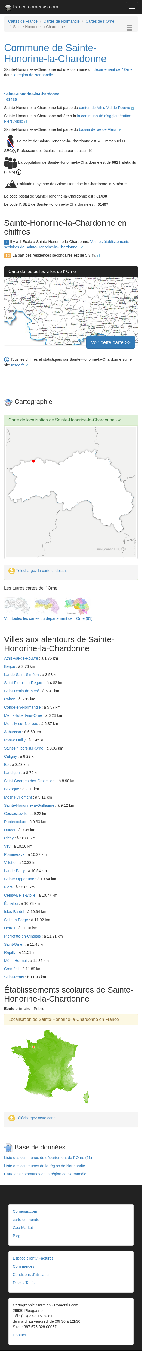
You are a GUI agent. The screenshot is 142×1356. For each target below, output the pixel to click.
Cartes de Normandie (62, 21)
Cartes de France (23, 21)
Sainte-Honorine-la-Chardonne (31, 94)
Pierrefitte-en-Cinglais (23, 936)
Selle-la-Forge (16, 920)
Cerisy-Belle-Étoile (20, 895)
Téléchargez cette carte (32, 1118)
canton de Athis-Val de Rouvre (107, 107)
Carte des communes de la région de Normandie (45, 1174)
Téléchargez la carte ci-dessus (38, 570)
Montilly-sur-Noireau (21, 723)
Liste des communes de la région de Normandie (44, 1166)
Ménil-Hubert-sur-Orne (23, 715)
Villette (10, 862)
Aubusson (13, 732)
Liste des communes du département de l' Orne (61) (48, 1157)
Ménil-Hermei (16, 960)
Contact (19, 1335)
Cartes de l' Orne (100, 21)
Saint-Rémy (14, 977)
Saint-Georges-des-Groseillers (30, 781)
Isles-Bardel (14, 911)
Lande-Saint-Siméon (22, 674)
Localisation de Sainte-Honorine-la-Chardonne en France (63, 1019)
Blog (16, 1236)
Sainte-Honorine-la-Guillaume (29, 805)
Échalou (11, 903)
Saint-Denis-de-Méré (22, 691)
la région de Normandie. (33, 75)
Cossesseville (16, 813)
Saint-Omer (14, 944)
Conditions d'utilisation (32, 1274)
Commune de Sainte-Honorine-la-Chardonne (55, 53)
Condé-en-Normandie (23, 707)
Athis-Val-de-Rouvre (21, 658)
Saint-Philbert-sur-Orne (24, 748)
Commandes (23, 1266)
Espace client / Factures (33, 1258)
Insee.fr (19, 365)
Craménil (12, 969)
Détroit (10, 928)
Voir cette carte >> (111, 342)
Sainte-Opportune (19, 879)
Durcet (10, 830)
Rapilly (10, 952)
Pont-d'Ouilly (15, 740)
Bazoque (12, 789)
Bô (7, 764)
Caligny (11, 756)
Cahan (10, 699)
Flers (9, 887)
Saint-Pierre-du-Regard (24, 683)
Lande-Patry (15, 871)
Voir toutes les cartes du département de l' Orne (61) (48, 618)
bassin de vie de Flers (100, 129)
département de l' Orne (113, 69)
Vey (7, 846)
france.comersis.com (31, 8)
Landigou (12, 772)
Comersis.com (25, 1211)
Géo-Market (23, 1227)
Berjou (10, 666)
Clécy (9, 838)
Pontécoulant (15, 822)
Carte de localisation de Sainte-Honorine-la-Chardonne (61, 420)
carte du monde (26, 1219)
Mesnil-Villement (18, 797)
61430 (10, 99)
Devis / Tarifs (24, 1283)
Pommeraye (15, 854)
